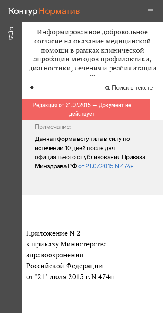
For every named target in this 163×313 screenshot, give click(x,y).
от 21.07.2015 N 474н (106, 166)
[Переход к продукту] (44, 11)
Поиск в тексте (132, 87)
